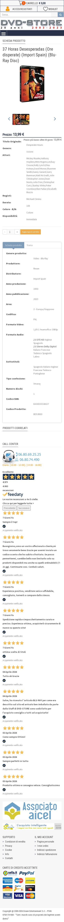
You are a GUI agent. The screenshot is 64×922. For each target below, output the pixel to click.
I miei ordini (42, 845)
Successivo (23, 508)
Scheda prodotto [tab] (13, 245)
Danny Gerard (39, 171)
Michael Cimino (33, 199)
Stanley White (38, 185)
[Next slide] (54, 119)
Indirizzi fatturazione (47, 854)
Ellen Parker (41, 188)
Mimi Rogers (41, 161)
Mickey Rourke (33, 158)
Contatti (9, 858)
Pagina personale (45, 841)
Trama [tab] (30, 245)
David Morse (40, 168)
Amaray (37, 383)
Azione (29, 151)
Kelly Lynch (39, 165)
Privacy (8, 845)
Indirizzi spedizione (46, 850)
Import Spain (39, 278)
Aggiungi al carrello (30, 232)
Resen (36, 268)
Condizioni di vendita (15, 841)
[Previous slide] (9, 119)
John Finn (37, 182)
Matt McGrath (42, 175)
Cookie (8, 850)
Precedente (9, 508)
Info (7, 854)
